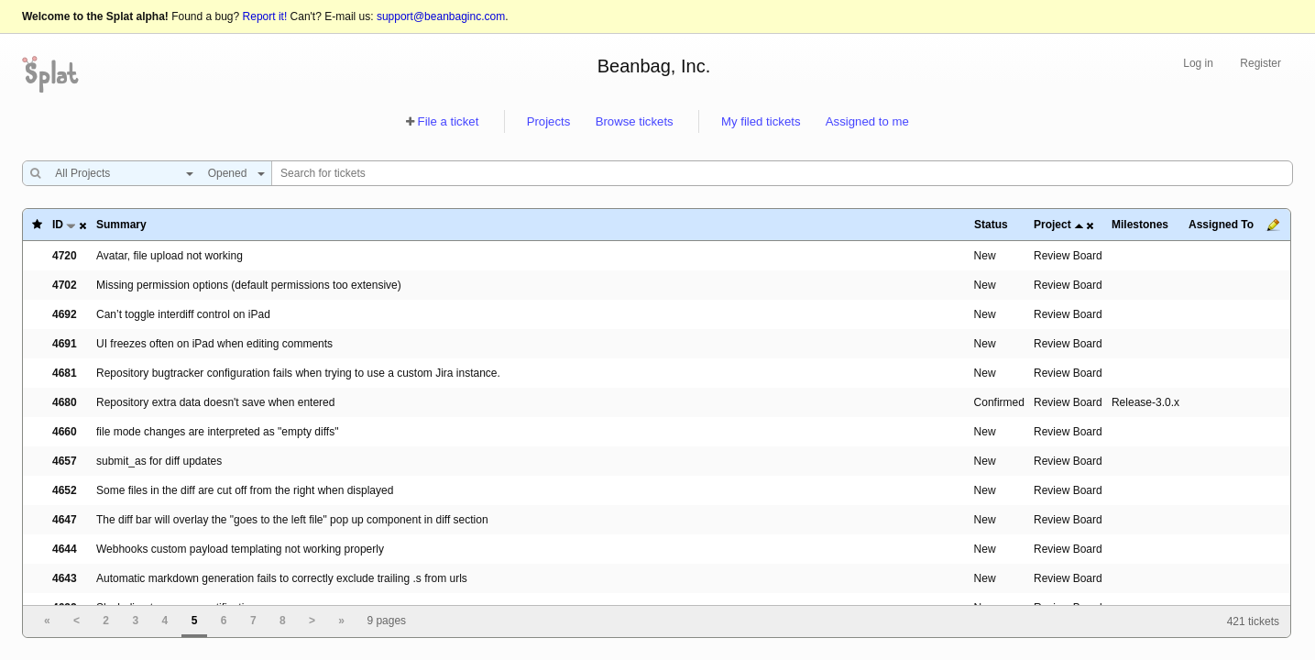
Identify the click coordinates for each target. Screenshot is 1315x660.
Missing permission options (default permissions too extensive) (248, 285)
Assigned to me (867, 121)
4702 (64, 285)
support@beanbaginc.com (441, 16)
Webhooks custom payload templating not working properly (240, 549)
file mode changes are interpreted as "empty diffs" (217, 431)
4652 (64, 490)
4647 (64, 519)
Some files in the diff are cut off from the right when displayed (244, 490)
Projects (549, 121)
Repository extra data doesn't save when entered (215, 402)
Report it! (265, 16)
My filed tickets (760, 121)
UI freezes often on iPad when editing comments (214, 343)
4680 (64, 402)
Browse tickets (635, 121)
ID (57, 224)
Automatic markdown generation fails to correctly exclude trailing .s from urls (281, 578)
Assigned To (1221, 224)
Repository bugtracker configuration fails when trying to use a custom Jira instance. (298, 373)
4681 (64, 373)
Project (1052, 224)
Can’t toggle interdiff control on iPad (183, 314)
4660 (64, 431)
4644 (64, 549)
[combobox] (119, 173)
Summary (121, 224)
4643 (64, 578)
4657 (64, 461)
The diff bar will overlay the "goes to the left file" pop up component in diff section (292, 519)
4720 (64, 255)
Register (1260, 63)
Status (991, 224)
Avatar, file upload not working (169, 255)
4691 (64, 343)
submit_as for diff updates (159, 461)
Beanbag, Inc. (653, 66)
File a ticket (448, 121)
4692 (64, 314)
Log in (1198, 63)
